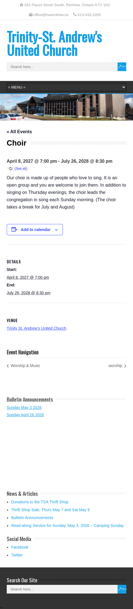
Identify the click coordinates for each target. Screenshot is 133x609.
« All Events (19, 131)
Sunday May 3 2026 (24, 407)
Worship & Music (25, 365)
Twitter (17, 555)
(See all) (21, 169)
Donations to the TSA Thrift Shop (39, 502)
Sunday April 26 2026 (25, 415)
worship (116, 365)
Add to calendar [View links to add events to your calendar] (36, 229)
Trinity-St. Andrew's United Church (54, 43)
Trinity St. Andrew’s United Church (36, 328)
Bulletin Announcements (32, 517)
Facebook (19, 547)
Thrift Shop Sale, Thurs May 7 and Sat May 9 (50, 510)
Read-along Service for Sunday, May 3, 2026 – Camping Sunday (67, 525)
